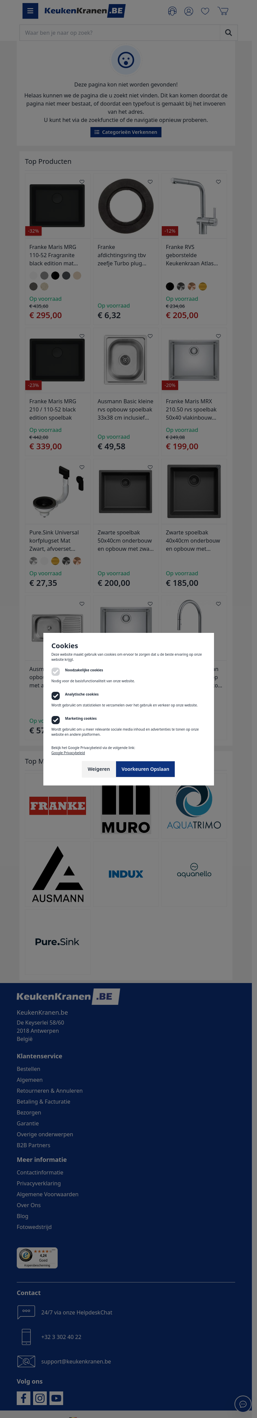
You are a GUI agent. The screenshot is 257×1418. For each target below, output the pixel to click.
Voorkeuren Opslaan (145, 769)
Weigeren (99, 769)
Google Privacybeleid (68, 752)
